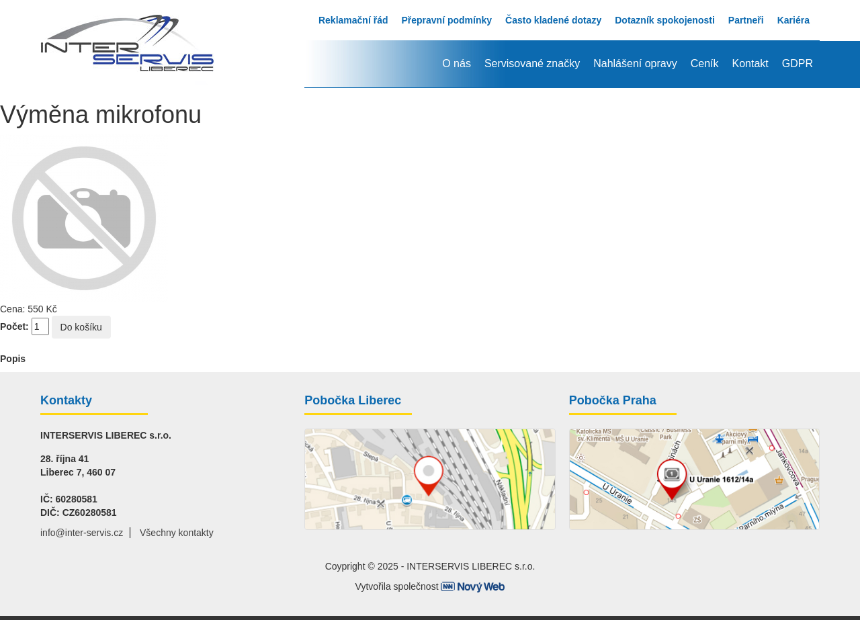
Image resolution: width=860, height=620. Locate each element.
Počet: (14, 326)
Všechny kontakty (177, 532)
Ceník (705, 63)
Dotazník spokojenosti (665, 20)
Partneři (746, 20)
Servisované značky (532, 63)
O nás (456, 63)
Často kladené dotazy (553, 20)
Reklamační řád (353, 20)
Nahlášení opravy (635, 63)
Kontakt (750, 63)
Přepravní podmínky (446, 20)
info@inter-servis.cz (81, 532)
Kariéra (793, 20)
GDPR (797, 63)
